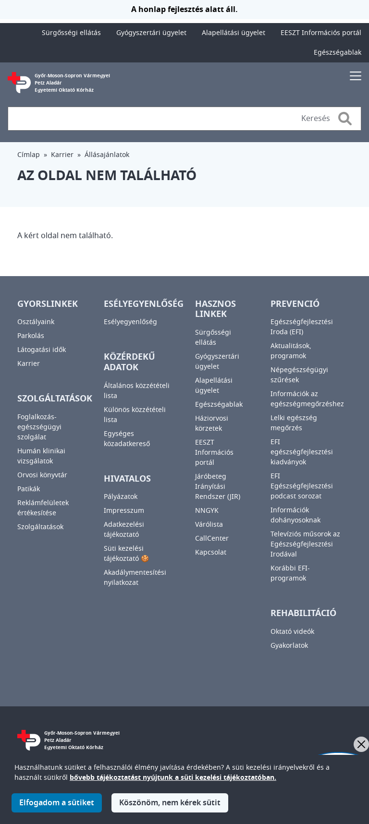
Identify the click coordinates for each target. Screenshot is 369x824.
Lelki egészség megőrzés (294, 423)
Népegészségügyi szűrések (299, 375)
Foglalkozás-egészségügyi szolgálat (39, 427)
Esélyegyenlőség (130, 322)
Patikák (28, 489)
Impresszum (124, 511)
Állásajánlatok (107, 155)
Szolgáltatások (40, 527)
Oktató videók (292, 632)
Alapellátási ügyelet (233, 33)
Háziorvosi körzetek (211, 423)
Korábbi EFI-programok (290, 573)
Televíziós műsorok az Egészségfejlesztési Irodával (305, 544)
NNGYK (207, 511)
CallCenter (212, 538)
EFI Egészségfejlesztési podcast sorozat (302, 486)
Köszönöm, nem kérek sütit (170, 803)
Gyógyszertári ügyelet (151, 33)
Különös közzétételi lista (135, 415)
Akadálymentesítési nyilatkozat (135, 578)
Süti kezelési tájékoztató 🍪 (126, 554)
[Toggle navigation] (355, 75)
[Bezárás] (361, 744)
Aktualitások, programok (291, 351)
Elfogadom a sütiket (56, 803)
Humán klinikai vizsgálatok (41, 456)
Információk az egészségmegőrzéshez (307, 399)
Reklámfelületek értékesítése (43, 508)
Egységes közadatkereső (127, 439)
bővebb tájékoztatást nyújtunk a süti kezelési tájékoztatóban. (173, 778)
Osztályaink (35, 322)
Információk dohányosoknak (295, 515)
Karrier (62, 155)
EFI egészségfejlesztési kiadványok (302, 452)
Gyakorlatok (289, 646)
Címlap (28, 155)
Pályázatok (120, 497)
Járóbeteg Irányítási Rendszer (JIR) (217, 487)
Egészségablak (337, 53)
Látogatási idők (41, 350)
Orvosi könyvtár (42, 475)
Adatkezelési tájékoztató (124, 530)
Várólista (209, 525)
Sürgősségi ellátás (71, 33)
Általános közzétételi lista (137, 391)
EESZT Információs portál (321, 33)
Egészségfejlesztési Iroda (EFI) (302, 327)
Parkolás (30, 336)
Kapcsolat (210, 552)
